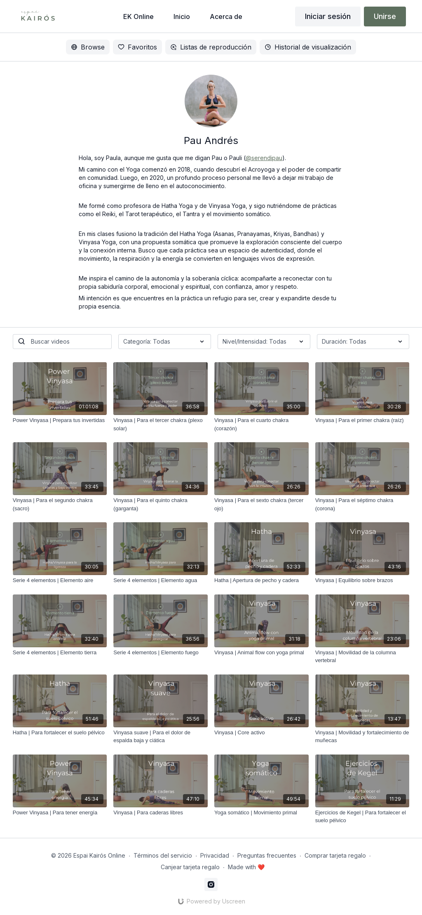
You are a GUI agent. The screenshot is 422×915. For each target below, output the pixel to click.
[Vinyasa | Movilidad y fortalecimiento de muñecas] (362, 737)
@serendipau (264, 157)
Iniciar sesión (328, 16)
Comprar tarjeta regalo (335, 855)
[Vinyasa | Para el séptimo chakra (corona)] (362, 504)
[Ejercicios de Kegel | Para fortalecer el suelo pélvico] (362, 817)
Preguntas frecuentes (266, 855)
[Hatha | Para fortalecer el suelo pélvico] (60, 733)
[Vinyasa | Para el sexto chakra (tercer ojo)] (261, 504)
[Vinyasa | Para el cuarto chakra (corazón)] (261, 424)
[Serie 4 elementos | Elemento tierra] (60, 653)
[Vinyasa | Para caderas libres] (160, 813)
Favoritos (137, 47)
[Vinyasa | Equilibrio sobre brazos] (362, 580)
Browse (88, 47)
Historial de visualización (308, 47)
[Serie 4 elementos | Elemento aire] (60, 580)
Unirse (385, 16)
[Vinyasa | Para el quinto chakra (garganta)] (160, 504)
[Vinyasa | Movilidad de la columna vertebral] (362, 657)
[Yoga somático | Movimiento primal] (261, 813)
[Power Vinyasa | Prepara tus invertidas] (60, 420)
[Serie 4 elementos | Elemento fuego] (160, 653)
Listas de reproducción (210, 47)
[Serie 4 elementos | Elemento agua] (160, 580)
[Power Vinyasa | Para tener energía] (60, 813)
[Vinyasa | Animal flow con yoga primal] (261, 653)
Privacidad (214, 855)
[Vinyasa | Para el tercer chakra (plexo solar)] (160, 424)
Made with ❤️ (246, 866)
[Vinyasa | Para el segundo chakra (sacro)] (60, 504)
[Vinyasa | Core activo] (261, 733)
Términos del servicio (163, 855)
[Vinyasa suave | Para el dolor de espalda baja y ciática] (160, 737)
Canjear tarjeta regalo (190, 866)
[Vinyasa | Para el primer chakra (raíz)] (362, 420)
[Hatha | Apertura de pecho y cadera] (261, 580)
